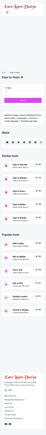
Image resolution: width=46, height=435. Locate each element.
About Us (8, 403)
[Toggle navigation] (7, 12)
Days (7, 88)
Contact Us (9, 411)
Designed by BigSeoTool (14, 400)
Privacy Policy (10, 415)
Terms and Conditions (13, 418)
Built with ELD (10, 396)
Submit (23, 100)
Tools (4, 72)
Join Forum (9, 407)
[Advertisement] (23, 46)
